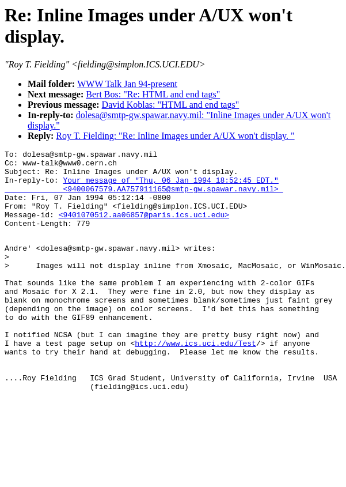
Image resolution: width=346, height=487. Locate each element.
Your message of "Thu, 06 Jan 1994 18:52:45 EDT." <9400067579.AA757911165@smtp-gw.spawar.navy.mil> (144, 192)
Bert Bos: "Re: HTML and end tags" (153, 94)
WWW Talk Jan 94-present (127, 84)
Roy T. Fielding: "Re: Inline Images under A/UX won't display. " (175, 136)
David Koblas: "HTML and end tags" (170, 105)
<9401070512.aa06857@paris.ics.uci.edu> (144, 228)
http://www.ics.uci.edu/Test (195, 381)
